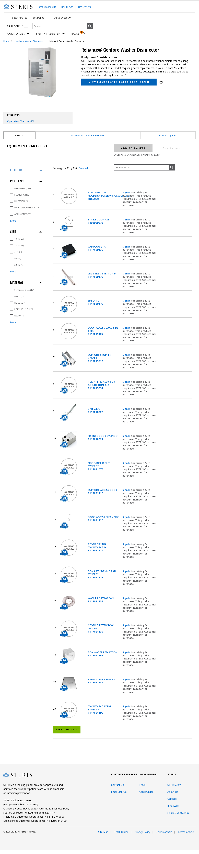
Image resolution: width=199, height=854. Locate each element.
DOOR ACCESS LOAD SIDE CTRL (103, 331)
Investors (173, 805)
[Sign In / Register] (50, 33)
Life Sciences (84, 7)
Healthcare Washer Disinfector (29, 41)
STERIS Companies (178, 812)
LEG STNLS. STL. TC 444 (102, 275)
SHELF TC (95, 302)
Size (13, 231)
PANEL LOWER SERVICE (101, 681)
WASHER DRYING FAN (101, 599)
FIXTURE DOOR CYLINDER (103, 437)
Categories (17, 26)
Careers (172, 798)
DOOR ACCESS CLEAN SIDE (103, 518)
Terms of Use (186, 832)
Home (6, 41)
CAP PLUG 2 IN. (97, 248)
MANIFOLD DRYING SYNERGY (99, 709)
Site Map (103, 832)
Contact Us (38, 18)
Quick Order (18, 33)
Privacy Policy (142, 832)
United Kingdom (61, 18)
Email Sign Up (119, 791)
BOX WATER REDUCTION (103, 654)
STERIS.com (174, 784)
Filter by (16, 170)
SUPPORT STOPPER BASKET (99, 358)
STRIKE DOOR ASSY (99, 221)
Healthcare (67, 7)
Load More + (66, 729)
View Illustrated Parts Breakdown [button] (119, 81)
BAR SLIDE (95, 410)
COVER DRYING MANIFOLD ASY (97, 547)
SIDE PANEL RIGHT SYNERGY (99, 466)
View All (83, 168)
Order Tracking (19, 18)
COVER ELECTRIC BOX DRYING (100, 628)
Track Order (121, 832)
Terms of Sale (164, 832)
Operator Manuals (20, 121)
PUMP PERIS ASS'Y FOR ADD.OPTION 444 (101, 385)
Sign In (126, 192)
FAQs (142, 784)
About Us (172, 791)
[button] (90, 26)
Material (16, 282)
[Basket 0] (78, 33)
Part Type (17, 180)
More (13, 220)
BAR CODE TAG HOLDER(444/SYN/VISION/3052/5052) (103, 195)
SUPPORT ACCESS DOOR (102, 491)
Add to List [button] (171, 148)
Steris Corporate (47, 7)
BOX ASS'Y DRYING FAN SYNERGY (102, 574)
